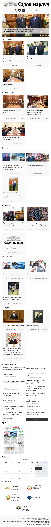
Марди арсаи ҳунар (33, 325)
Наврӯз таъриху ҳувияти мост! (36, 165)
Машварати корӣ (8, 84)
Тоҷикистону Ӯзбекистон (10, 248)
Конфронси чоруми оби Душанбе (13, 274)
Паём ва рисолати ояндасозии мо (13, 325)
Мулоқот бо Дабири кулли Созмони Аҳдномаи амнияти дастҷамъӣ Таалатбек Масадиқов (13, 59)
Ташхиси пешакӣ (32, 274)
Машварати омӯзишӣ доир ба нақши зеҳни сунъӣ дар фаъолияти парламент (36, 112)
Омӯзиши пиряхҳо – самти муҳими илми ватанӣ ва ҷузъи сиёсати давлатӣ (12, 167)
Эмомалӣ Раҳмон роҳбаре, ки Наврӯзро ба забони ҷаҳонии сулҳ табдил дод (13, 195)
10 (31, 468)
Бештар (37, 419)
